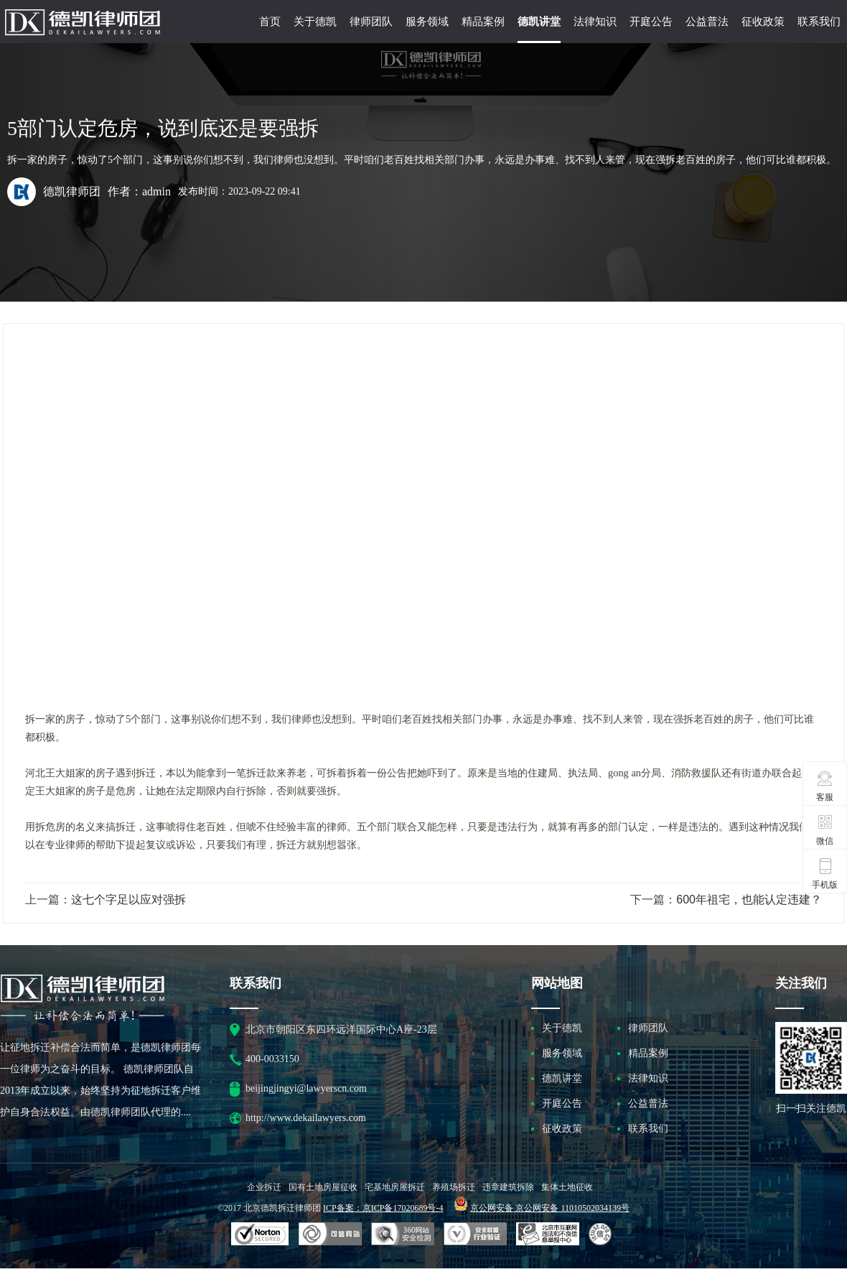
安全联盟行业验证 (330, 1234)
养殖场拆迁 (453, 1187)
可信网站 (402, 1234)
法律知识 (595, 21)
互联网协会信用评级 (602, 1234)
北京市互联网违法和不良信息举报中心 (547, 1234)
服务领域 (427, 21)
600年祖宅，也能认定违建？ (749, 899)
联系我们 (819, 21)
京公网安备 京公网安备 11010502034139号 (550, 1208)
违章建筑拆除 (508, 1187)
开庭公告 (651, 21)
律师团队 (371, 21)
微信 (825, 829)
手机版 (825, 873)
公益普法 (707, 21)
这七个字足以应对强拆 (128, 899)
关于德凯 (315, 21)
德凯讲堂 (539, 21)
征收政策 (763, 21)
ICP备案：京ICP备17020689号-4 (383, 1208)
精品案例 (483, 21)
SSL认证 (260, 1234)
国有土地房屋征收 (323, 1187)
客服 (825, 785)
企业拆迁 (264, 1187)
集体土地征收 (567, 1187)
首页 (270, 21)
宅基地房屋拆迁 (395, 1187)
